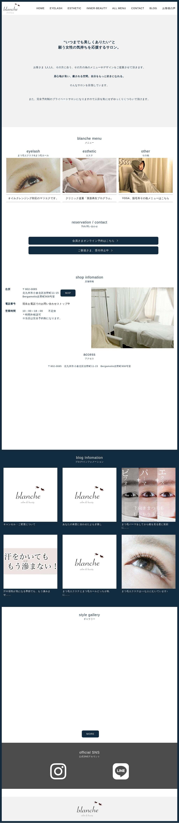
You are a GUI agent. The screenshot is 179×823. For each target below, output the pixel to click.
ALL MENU (119, 8)
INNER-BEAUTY (97, 8)
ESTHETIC (74, 8)
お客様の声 (169, 8)
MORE (90, 734)
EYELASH (56, 8)
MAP (68, 293)
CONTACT (137, 8)
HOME (40, 8)
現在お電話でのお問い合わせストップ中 (45, 304)
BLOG (153, 8)
